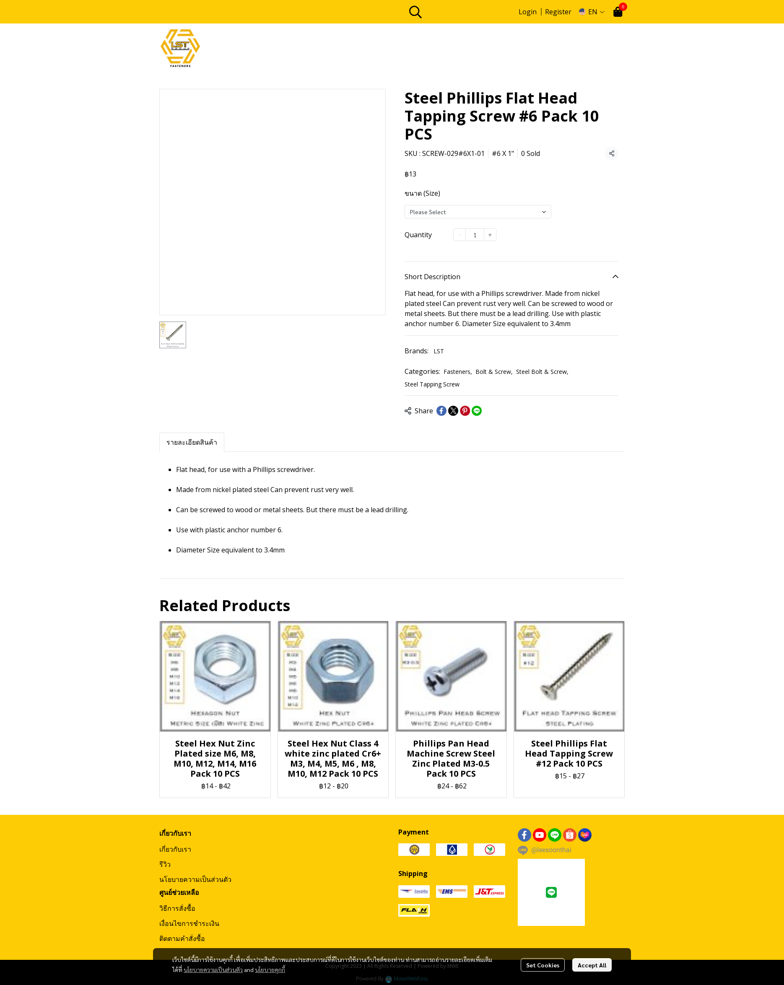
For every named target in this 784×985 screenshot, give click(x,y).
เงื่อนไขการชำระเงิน (189, 923)
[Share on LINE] (477, 411)
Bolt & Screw (494, 372)
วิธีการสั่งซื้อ (177, 908)
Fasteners (458, 372)
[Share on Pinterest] (465, 411)
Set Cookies (542, 965)
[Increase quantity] (490, 235)
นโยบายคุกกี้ (270, 969)
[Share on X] (453, 411)
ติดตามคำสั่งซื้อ (182, 938)
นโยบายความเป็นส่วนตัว (213, 969)
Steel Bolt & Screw (542, 372)
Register (558, 11)
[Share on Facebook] (441, 411)
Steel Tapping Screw (432, 384)
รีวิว (165, 864)
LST (439, 351)
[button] (459, 12)
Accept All (592, 965)
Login (528, 11)
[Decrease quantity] (459, 235)
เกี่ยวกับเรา (175, 849)
